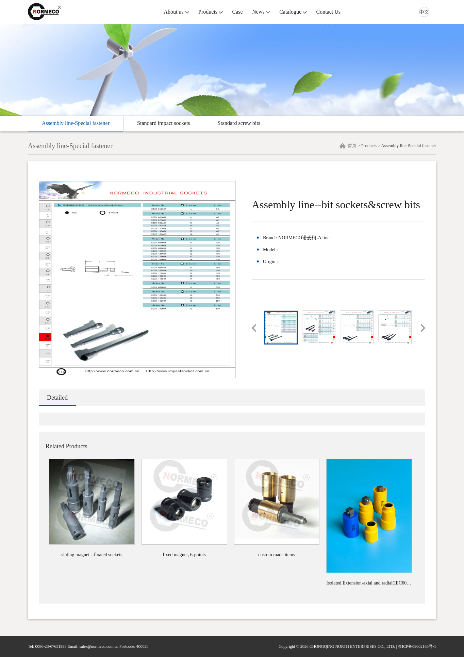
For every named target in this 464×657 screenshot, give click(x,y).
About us (173, 12)
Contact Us (328, 12)
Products (207, 12)
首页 (352, 145)
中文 (424, 12)
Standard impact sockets (163, 123)
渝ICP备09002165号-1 (417, 646)
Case (237, 12)
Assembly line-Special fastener (76, 123)
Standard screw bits (239, 123)
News (258, 12)
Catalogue (290, 12)
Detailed (57, 397)
